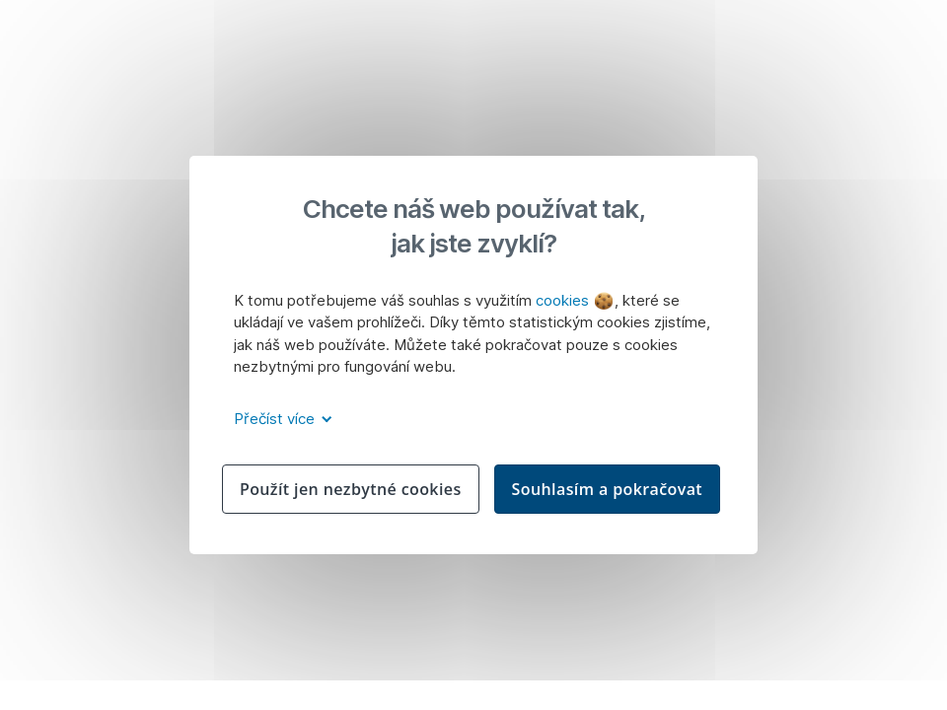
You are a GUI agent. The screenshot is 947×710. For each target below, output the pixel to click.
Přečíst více (280, 418)
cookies (574, 300)
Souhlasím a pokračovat (607, 489)
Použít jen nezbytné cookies (351, 489)
